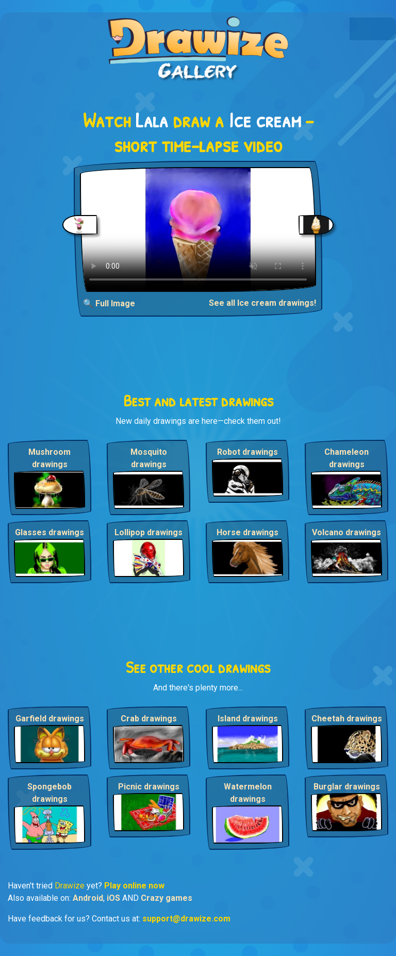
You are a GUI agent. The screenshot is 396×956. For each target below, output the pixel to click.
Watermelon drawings (248, 793)
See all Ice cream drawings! (262, 303)
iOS (113, 898)
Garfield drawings (49, 718)
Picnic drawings (148, 787)
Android (88, 898)
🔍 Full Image (109, 303)
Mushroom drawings (49, 458)
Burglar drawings (347, 787)
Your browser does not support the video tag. (198, 229)
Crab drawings (149, 718)
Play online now (134, 886)
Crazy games (166, 898)
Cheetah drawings (346, 718)
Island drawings (248, 718)
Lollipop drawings (148, 532)
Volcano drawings (346, 532)
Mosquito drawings (148, 458)
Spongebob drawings (49, 793)
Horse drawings (247, 532)
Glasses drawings (49, 532)
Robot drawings (247, 452)
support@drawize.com (186, 919)
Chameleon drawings (346, 458)
